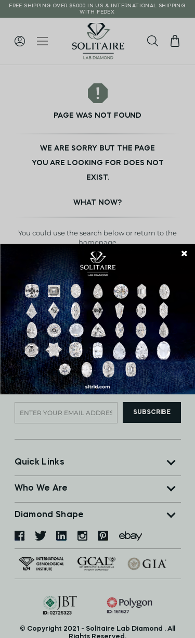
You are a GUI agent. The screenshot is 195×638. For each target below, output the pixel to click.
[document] (97, 319)
